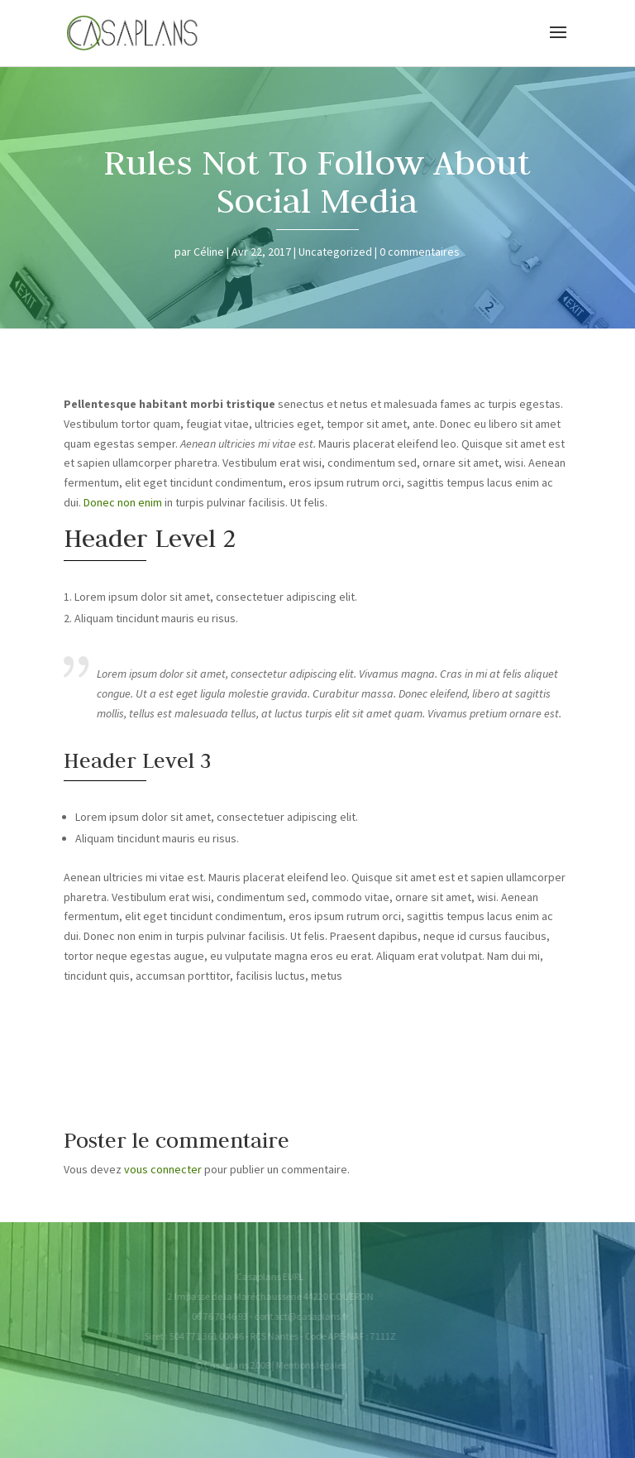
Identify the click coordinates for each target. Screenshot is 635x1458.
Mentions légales (300, 1365)
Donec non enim (123, 502)
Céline (208, 251)
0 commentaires (420, 251)
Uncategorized (335, 251)
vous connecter (163, 1169)
